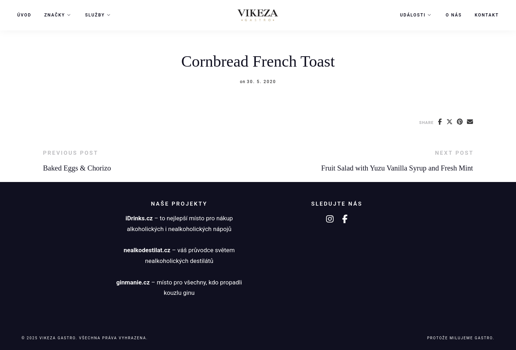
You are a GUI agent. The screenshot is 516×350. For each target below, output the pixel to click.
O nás (454, 15)
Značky (54, 15)
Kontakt (487, 15)
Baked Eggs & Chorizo (77, 168)
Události (413, 15)
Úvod (24, 15)
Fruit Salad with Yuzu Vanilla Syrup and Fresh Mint (397, 168)
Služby (95, 15)
